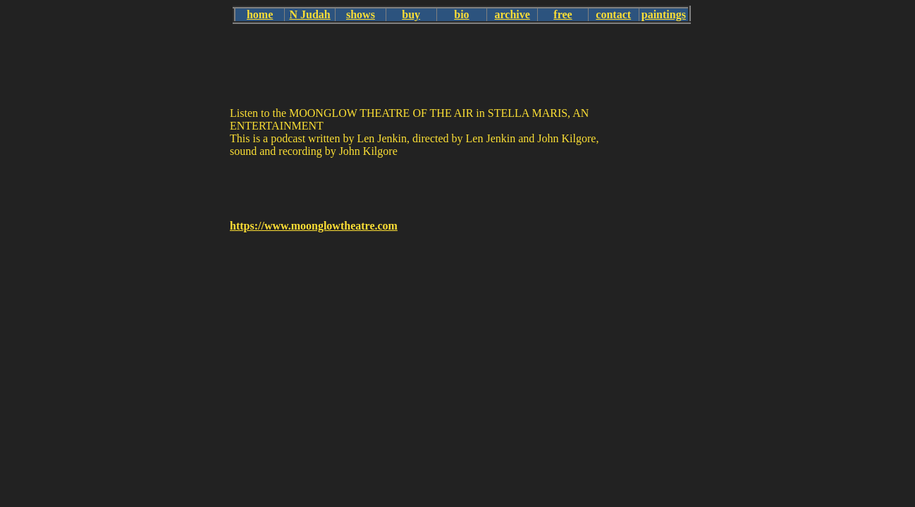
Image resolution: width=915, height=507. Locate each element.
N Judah (310, 14)
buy (411, 14)
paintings (663, 14)
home (260, 14)
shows (360, 14)
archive (512, 14)
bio (461, 14)
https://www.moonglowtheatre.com (314, 226)
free (562, 14)
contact (613, 14)
